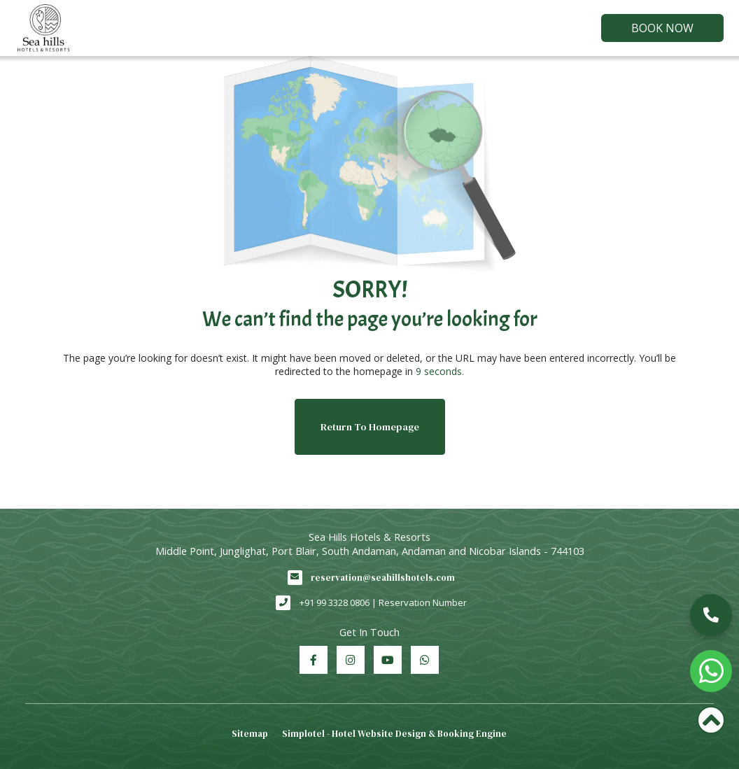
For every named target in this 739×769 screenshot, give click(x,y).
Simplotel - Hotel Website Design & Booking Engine (394, 734)
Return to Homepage (370, 427)
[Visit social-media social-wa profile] (425, 660)
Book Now (662, 28)
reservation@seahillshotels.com (383, 578)
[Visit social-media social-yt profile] (388, 660)
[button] (711, 615)
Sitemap (250, 734)
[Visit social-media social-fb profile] (314, 660)
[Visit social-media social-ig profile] (351, 660)
